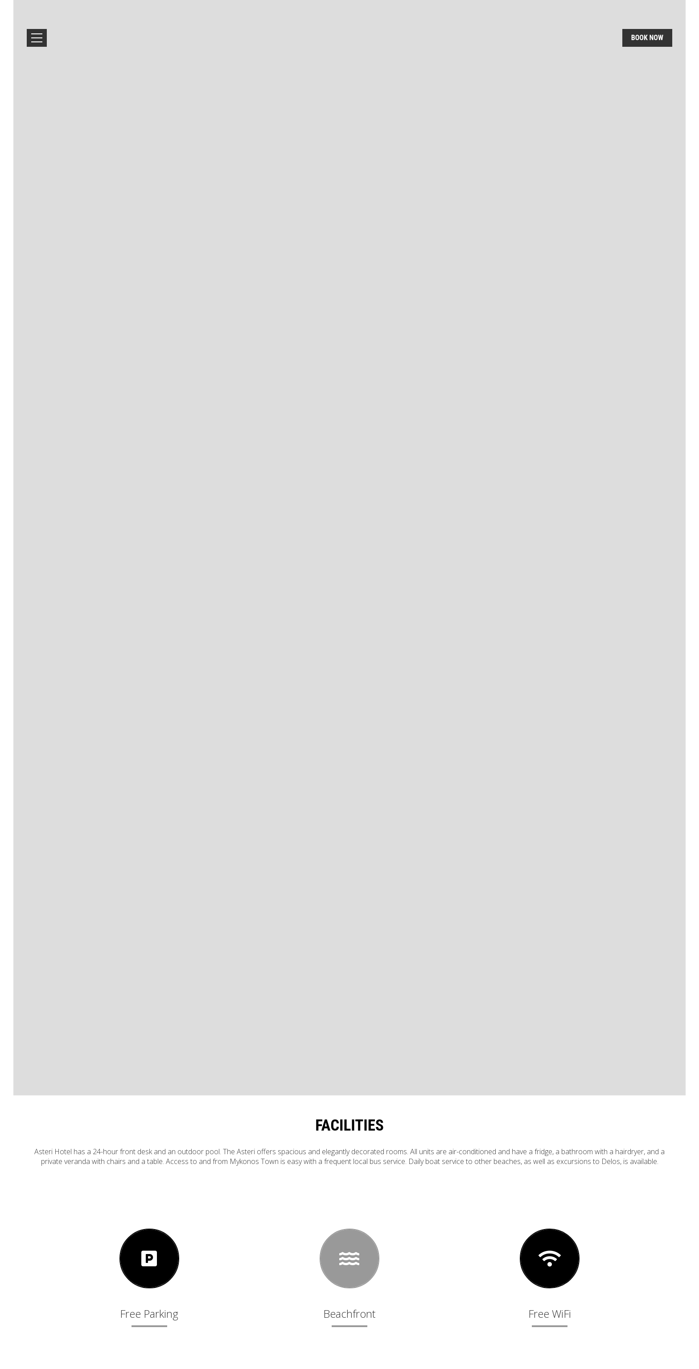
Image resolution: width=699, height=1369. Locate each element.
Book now (647, 37)
